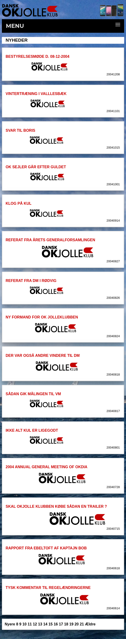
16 (56, 624)
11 (30, 624)
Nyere (10, 624)
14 (45, 624)
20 (76, 624)
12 (35, 624)
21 (82, 624)
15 (50, 624)
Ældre (90, 624)
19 (71, 624)
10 (24, 624)
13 (40, 624)
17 (61, 624)
